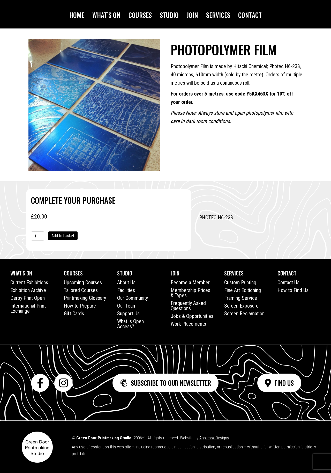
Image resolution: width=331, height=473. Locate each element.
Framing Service (240, 298)
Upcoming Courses (83, 282)
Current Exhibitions (29, 282)
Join (192, 15)
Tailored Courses (81, 290)
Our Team (127, 306)
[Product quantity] (37, 236)
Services (218, 15)
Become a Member (190, 282)
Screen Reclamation (244, 313)
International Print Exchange (28, 308)
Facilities (126, 290)
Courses (140, 15)
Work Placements (188, 324)
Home (76, 15)
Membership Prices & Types (190, 293)
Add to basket (62, 235)
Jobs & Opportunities (192, 316)
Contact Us (288, 282)
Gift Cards (74, 313)
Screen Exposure (241, 306)
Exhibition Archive (28, 290)
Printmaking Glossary (85, 298)
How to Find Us (293, 290)
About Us (126, 282)
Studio (169, 15)
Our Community (132, 298)
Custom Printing (240, 282)
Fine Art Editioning (242, 290)
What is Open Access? (130, 324)
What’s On (106, 15)
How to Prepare (80, 306)
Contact (250, 15)
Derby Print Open (27, 298)
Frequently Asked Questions (188, 305)
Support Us (128, 313)
